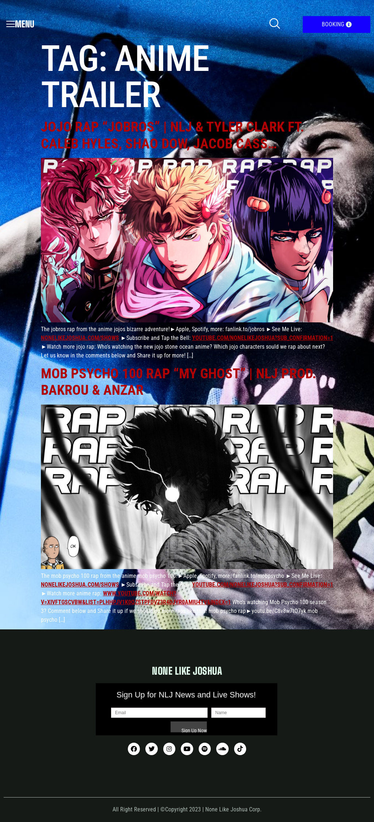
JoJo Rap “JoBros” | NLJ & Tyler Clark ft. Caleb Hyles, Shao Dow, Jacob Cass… (172, 135)
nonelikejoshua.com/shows (80, 337)
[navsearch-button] (274, 24)
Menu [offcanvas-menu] (20, 24)
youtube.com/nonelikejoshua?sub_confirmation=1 (262, 337)
